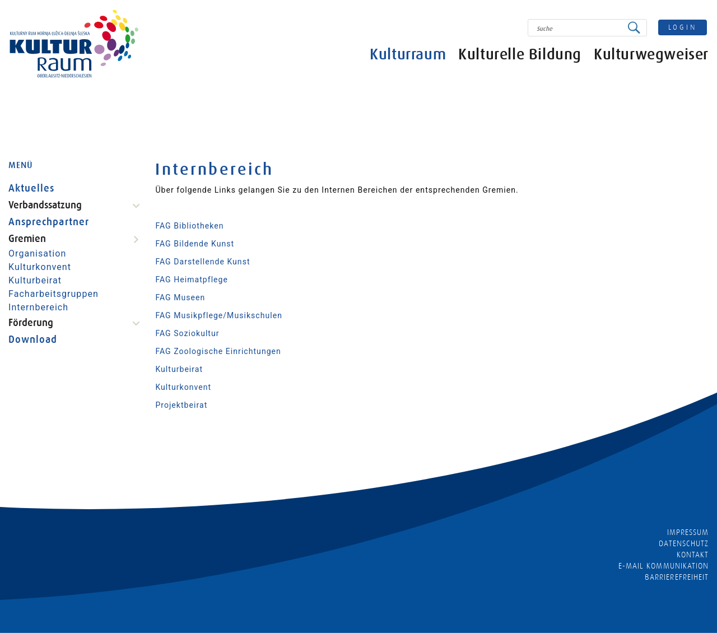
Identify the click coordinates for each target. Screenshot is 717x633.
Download (32, 339)
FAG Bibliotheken (189, 225)
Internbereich (38, 307)
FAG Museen (180, 297)
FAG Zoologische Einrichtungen (218, 351)
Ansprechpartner (48, 221)
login (682, 27)
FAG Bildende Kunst (194, 243)
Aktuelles (31, 188)
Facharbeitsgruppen (53, 293)
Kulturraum (408, 54)
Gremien (27, 238)
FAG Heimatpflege (191, 279)
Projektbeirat (181, 405)
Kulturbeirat (35, 280)
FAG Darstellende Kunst (202, 261)
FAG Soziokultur (187, 333)
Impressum (688, 532)
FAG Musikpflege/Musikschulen (218, 315)
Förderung (30, 322)
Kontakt (693, 554)
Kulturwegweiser (651, 54)
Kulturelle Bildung (519, 54)
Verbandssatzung (45, 205)
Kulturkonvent (39, 267)
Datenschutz (684, 543)
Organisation (37, 253)
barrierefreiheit (677, 577)
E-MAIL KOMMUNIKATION (663, 565)
